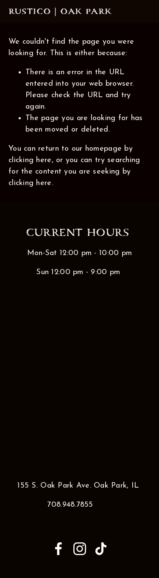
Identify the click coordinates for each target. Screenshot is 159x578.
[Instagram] (79, 549)
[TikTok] (101, 549)
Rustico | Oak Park (60, 11)
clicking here (30, 160)
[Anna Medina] (58, 549)
